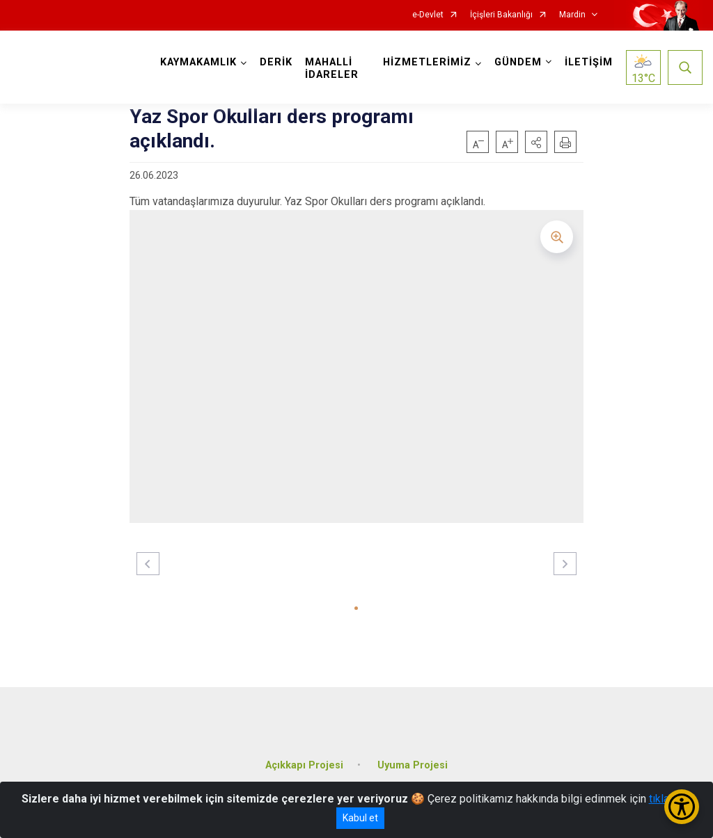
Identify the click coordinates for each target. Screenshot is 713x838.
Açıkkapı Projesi (304, 765)
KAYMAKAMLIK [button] (198, 62)
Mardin (572, 14)
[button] (536, 142)
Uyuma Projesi (412, 765)
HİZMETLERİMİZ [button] (427, 62)
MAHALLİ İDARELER (332, 68)
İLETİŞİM (589, 62)
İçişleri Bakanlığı (501, 14)
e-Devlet (428, 14)
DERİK (276, 62)
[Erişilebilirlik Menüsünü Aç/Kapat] (681, 806)
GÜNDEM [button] (518, 62)
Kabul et (360, 817)
